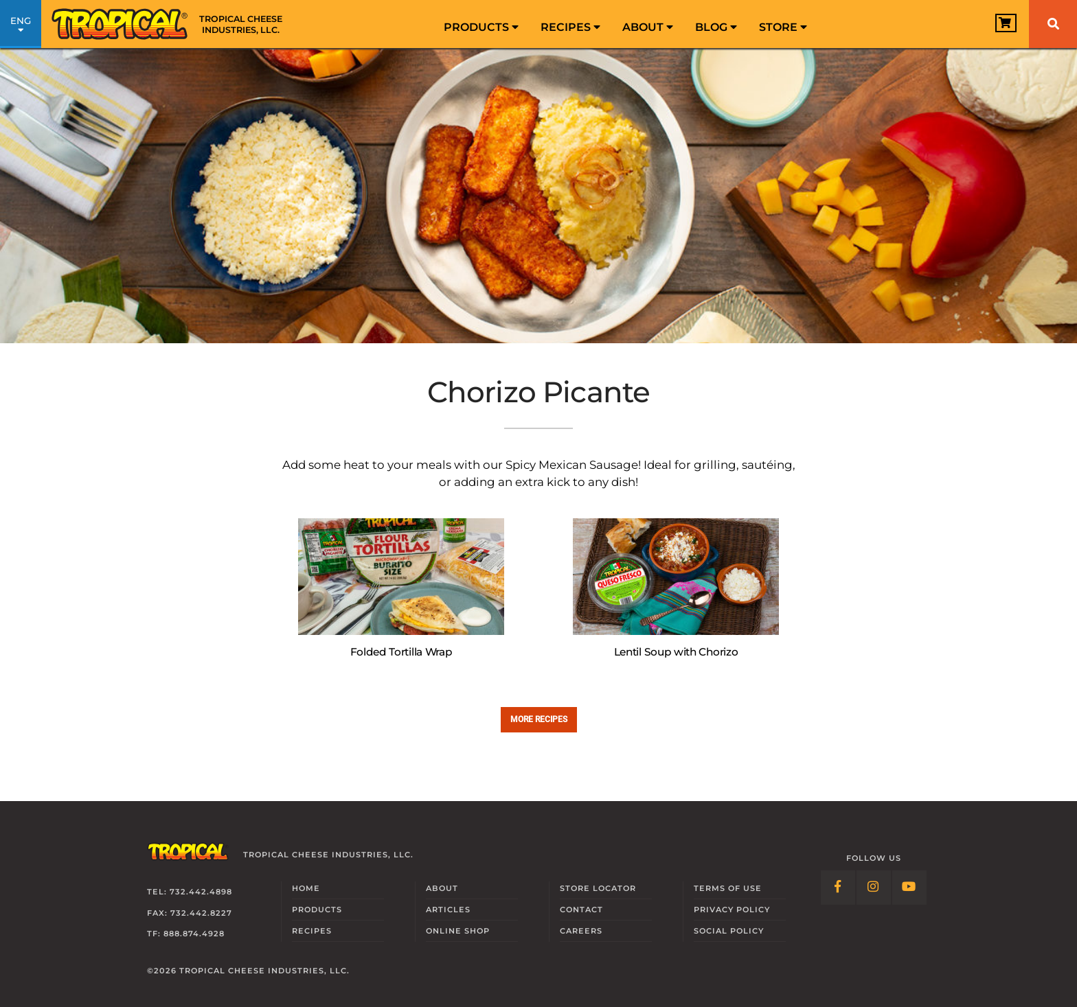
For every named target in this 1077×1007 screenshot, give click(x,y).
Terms (728, 888)
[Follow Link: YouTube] (909, 887)
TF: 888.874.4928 (186, 933)
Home (306, 888)
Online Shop (458, 931)
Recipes (570, 27)
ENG (20, 26)
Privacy (732, 909)
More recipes (538, 719)
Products (481, 27)
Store (783, 27)
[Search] (1053, 24)
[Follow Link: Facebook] (838, 887)
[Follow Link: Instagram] (874, 887)
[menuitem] (481, 24)
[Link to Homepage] (171, 24)
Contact (581, 909)
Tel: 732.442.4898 (189, 891)
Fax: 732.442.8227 (189, 913)
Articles (448, 909)
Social (729, 931)
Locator (598, 888)
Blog (716, 27)
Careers (581, 931)
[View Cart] (997, 25)
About (647, 27)
